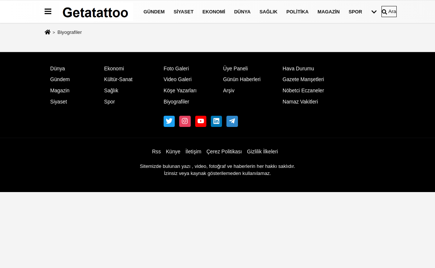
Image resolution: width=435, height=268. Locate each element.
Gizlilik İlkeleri (262, 151)
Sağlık (268, 12)
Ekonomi (213, 12)
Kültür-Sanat (118, 79)
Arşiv (229, 90)
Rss (156, 151)
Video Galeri (177, 79)
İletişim (194, 151)
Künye (173, 151)
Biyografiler (176, 102)
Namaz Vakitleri (300, 102)
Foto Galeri (176, 68)
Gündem (154, 12)
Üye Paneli (235, 68)
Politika (297, 12)
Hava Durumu (298, 68)
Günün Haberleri (242, 79)
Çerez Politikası (224, 151)
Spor (355, 12)
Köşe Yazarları (180, 90)
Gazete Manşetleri (303, 79)
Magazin (329, 12)
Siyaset (184, 12)
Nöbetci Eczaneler (303, 90)
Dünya (242, 12)
